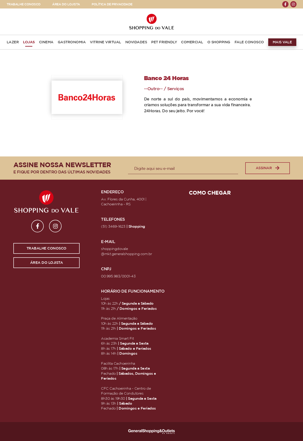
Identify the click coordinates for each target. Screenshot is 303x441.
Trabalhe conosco (46, 248)
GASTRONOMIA (72, 42)
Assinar (267, 168)
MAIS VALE (282, 42)
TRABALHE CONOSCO (24, 4)
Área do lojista (46, 262)
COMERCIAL (192, 42)
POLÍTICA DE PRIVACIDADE (112, 4)
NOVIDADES (136, 42)
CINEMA (46, 42)
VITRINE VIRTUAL (105, 42)
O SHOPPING (218, 42)
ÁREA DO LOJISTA (66, 4)
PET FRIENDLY (164, 42)
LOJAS (29, 42)
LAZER (13, 42)
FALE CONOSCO (249, 42)
